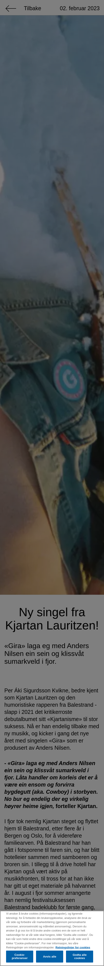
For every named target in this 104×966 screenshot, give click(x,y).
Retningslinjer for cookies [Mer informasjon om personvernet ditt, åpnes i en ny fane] (73, 947)
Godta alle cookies (80, 956)
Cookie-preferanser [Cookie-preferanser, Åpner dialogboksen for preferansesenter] (20, 956)
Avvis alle (49, 956)
